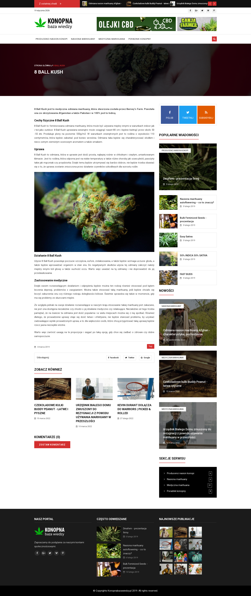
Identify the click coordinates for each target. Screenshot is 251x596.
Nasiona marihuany (83, 39)
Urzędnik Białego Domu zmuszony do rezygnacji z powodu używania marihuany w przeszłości (93, 413)
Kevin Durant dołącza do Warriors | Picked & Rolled (134, 409)
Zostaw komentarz (52, 444)
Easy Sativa (186, 236)
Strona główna (43, 65)
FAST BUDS (186, 274)
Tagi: (151, 346)
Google (145, 358)
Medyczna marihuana (112, 39)
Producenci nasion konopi (52, 39)
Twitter (129, 358)
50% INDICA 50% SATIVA (193, 255)
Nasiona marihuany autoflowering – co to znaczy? (134, 549)
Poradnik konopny (140, 39)
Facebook (113, 358)
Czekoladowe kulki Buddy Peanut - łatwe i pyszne (51, 409)
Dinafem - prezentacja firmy (181, 178)
